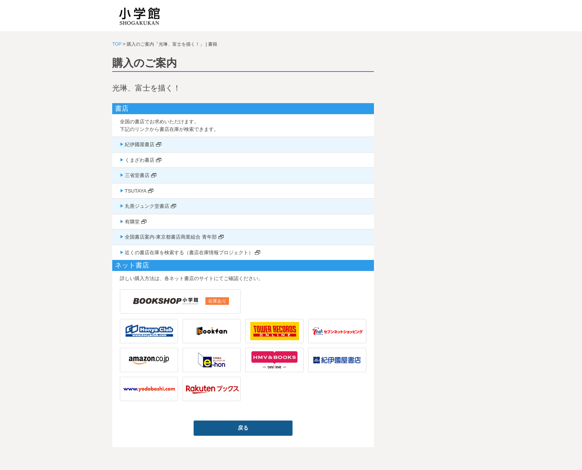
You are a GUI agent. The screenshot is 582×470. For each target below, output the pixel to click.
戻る (243, 428)
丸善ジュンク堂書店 (147, 206)
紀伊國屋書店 (139, 144)
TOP (116, 44)
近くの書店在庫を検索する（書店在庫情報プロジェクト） (189, 252)
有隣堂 (132, 222)
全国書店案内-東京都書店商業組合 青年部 (171, 237)
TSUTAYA (135, 191)
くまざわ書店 (139, 160)
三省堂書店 (137, 175)
